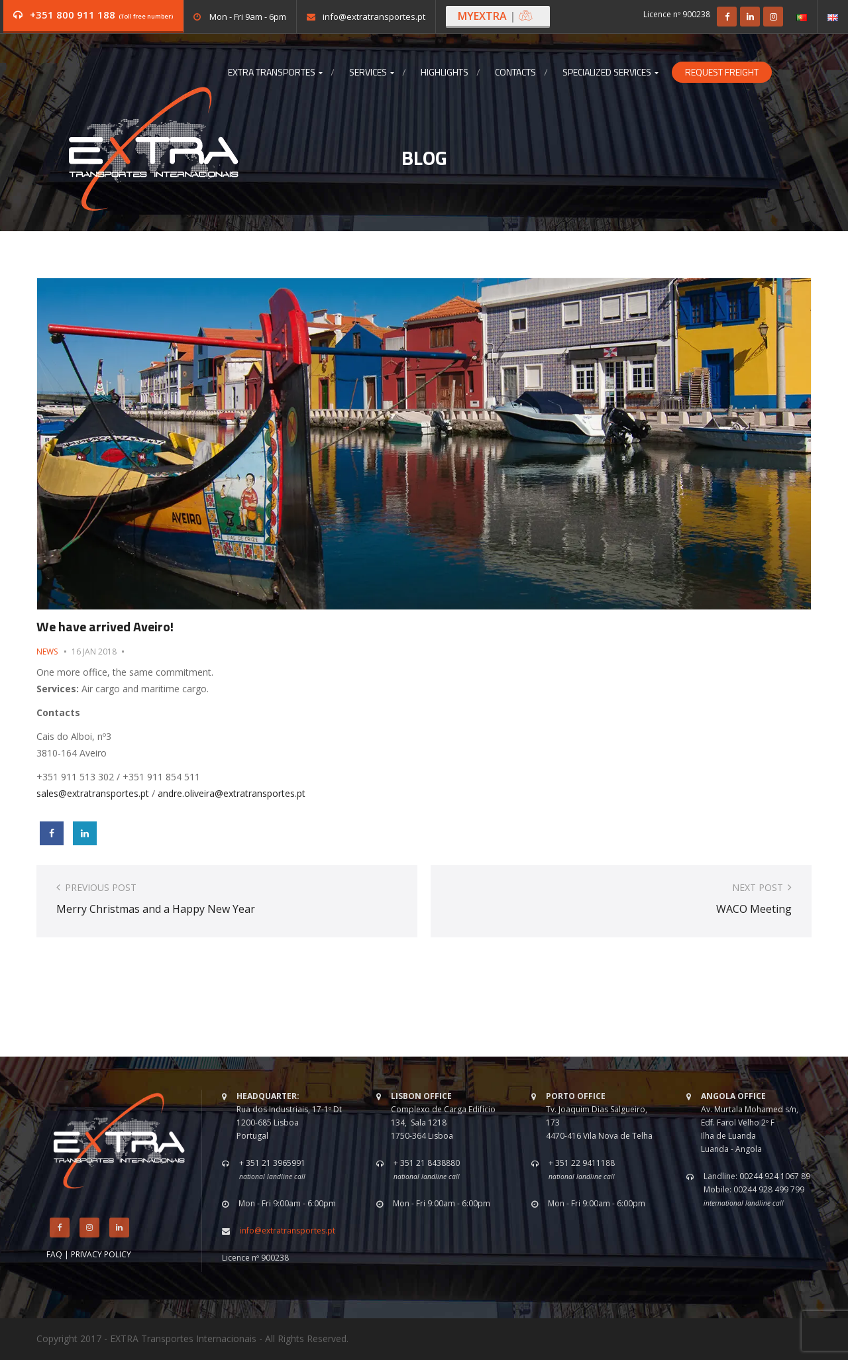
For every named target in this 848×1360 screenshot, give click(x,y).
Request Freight (722, 72)
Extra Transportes (275, 72)
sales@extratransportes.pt (92, 793)
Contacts (515, 72)
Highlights (444, 72)
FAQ (54, 1254)
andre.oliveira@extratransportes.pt (231, 793)
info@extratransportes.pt (374, 17)
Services (371, 72)
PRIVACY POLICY (101, 1254)
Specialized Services (610, 72)
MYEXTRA (495, 16)
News (47, 651)
